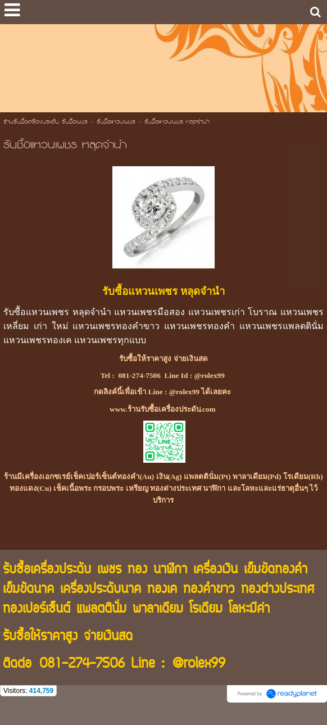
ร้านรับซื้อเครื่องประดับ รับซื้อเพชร (45, 122)
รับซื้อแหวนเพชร (116, 122)
